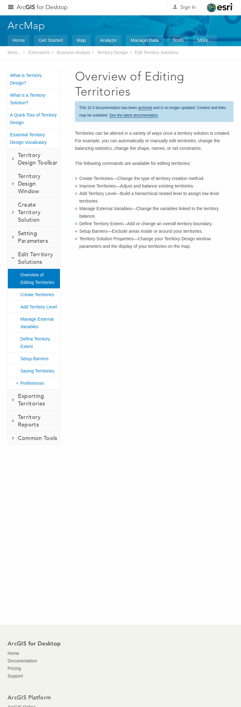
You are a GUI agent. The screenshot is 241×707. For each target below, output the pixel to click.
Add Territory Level (38, 306)
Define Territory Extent (35, 342)
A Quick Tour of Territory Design (33, 118)
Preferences (32, 383)
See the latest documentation (133, 115)
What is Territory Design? (26, 79)
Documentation (22, 660)
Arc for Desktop (42, 7)
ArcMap (27, 25)
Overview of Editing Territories (37, 278)
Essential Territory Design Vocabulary (28, 138)
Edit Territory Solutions (157, 52)
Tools (178, 40)
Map (81, 40)
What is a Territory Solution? (28, 99)
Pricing (14, 668)
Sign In (188, 7)
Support (15, 675)
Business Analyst (73, 52)
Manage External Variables (37, 323)
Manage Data (145, 40)
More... (205, 40)
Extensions (39, 52)
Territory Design (112, 52)
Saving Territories (37, 370)
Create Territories (37, 294)
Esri (220, 7)
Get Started (51, 40)
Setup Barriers (34, 358)
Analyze (108, 40)
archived (145, 108)
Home (18, 40)
